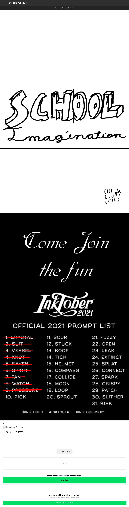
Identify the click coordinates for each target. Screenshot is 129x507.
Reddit (82, 443)
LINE (46, 443)
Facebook (55, 443)
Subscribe (65, 451)
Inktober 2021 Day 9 (17, 3)
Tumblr (73, 443)
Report (64, 463)
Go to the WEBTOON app (64, 503)
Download (64, 480)
